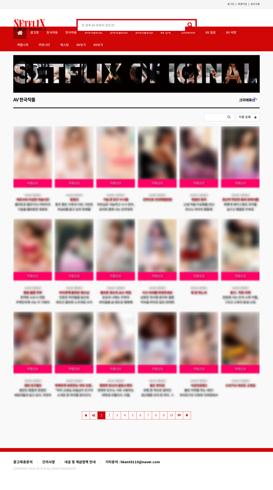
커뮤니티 (46, 45)
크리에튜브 (248, 100)
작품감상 (32, 183)
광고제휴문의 (23, 462)
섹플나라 (24, 45)
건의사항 (48, 462)
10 (171, 415)
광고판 (34, 32)
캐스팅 (64, 45)
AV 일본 (212, 32)
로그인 (231, 4)
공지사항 (255, 4)
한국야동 (52, 32)
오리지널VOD (93, 32)
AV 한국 (167, 32)
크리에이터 (189, 32)
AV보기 (81, 45)
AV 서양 (232, 32)
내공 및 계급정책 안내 (80, 462)
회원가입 (242, 4)
